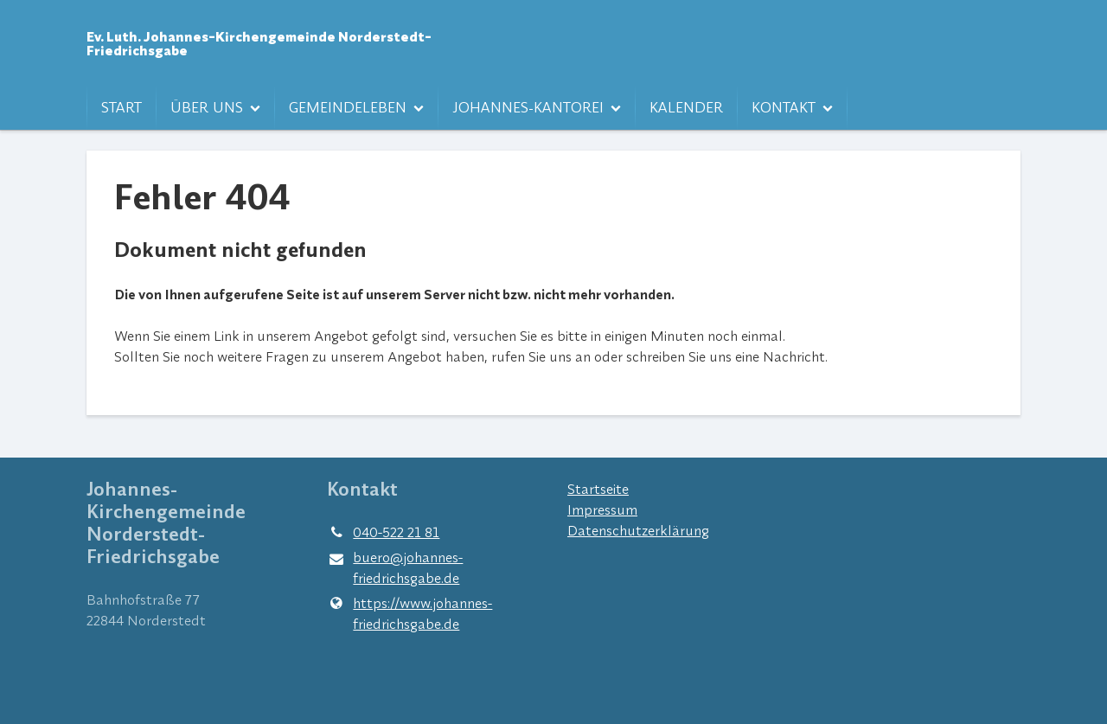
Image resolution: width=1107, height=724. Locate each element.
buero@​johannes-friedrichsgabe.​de (395, 568)
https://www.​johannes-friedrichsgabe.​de (409, 613)
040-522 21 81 (383, 532)
